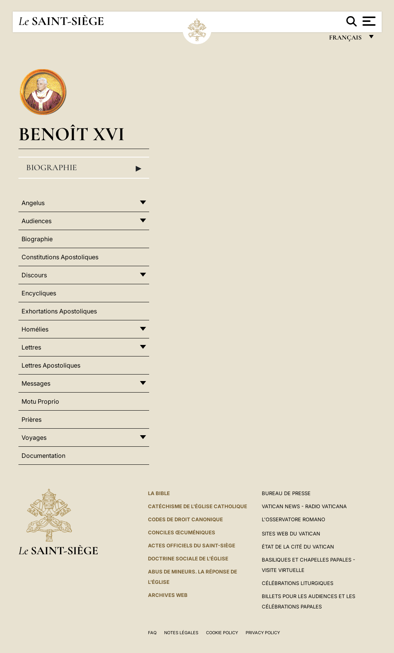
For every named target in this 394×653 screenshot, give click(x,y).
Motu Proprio (40, 401)
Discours (34, 275)
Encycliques (39, 293)
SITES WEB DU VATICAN (291, 533)
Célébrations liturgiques (297, 583)
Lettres (31, 347)
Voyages (34, 437)
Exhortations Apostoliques (59, 311)
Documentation (43, 455)
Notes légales (181, 632)
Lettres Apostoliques (51, 365)
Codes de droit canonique (185, 519)
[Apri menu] (368, 21)
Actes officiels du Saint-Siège (191, 545)
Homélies (35, 329)
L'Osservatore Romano (293, 519)
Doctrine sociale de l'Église (188, 558)
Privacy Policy (263, 632)
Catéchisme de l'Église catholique (197, 506)
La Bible (159, 493)
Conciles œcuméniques (181, 532)
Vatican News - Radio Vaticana (304, 506)
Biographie (84, 168)
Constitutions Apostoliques (60, 257)
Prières (32, 419)
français (346, 39)
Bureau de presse (286, 493)
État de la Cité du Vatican (298, 547)
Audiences (37, 221)
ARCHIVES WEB (168, 595)
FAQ (152, 632)
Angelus (33, 203)
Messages (36, 383)
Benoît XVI (71, 134)
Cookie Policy (222, 632)
